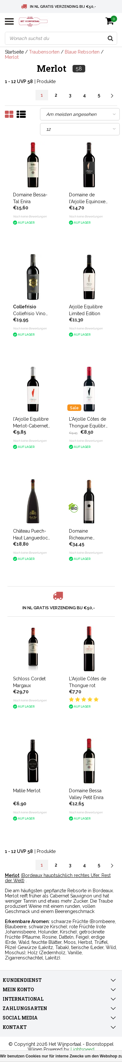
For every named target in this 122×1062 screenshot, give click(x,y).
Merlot (12, 57)
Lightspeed (82, 1049)
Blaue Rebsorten (82, 52)
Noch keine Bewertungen (30, 216)
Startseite (14, 52)
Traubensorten (44, 52)
